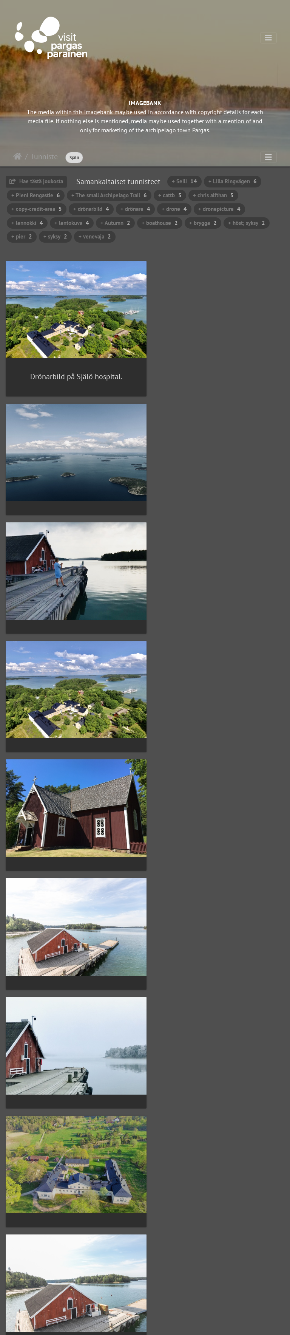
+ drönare (135, 208)
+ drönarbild (91, 208)
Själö (74, 157)
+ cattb (170, 195)
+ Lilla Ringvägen (232, 181)
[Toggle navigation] (268, 37)
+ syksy (55, 236)
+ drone (174, 208)
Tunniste (44, 156)
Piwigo (161, 1322)
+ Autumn (115, 222)
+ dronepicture (219, 208)
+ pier (21, 236)
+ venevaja (95, 236)
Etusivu (17, 156)
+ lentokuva (71, 222)
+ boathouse (160, 222)
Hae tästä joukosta (36, 181)
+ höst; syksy (246, 222)
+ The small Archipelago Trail (109, 195)
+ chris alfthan (213, 195)
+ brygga (203, 222)
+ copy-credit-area (36, 208)
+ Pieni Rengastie (35, 195)
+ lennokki (27, 222)
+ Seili (184, 181)
